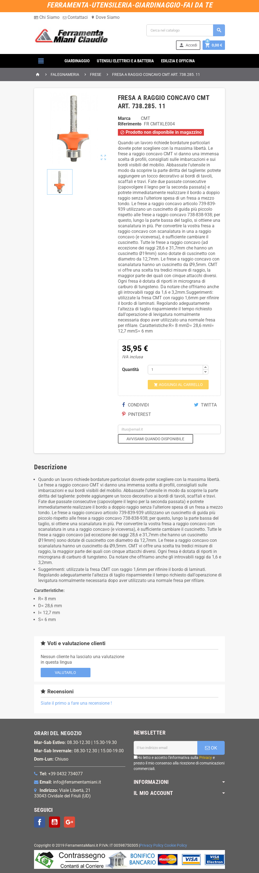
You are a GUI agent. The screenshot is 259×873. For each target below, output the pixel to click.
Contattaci (75, 17)
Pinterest (136, 414)
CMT (145, 118)
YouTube (54, 822)
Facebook (39, 822)
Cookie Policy (175, 845)
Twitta (205, 405)
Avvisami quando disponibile (155, 439)
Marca (124, 118)
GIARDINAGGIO (77, 60)
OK (211, 748)
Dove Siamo (105, 17)
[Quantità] (175, 369)
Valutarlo (65, 672)
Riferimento (129, 124)
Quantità (130, 369)
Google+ (69, 822)
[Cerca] (185, 30)
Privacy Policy (152, 845)
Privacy (205, 757)
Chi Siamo (46, 17)
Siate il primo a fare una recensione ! (76, 703)
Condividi (135, 405)
